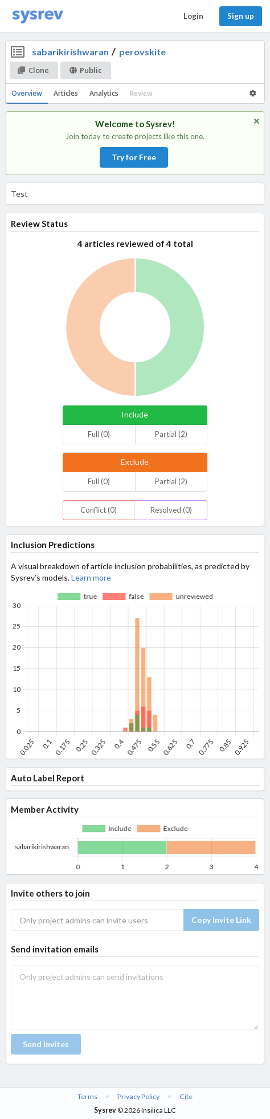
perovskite (142, 51)
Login (193, 16)
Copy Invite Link (221, 920)
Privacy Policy (138, 1096)
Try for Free (134, 157)
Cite (186, 1096)
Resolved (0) (171, 509)
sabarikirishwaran (70, 51)
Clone (33, 70)
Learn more (91, 577)
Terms (87, 1096)
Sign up (240, 16)
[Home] (37, 16)
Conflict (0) (98, 509)
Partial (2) (171, 434)
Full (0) (99, 434)
